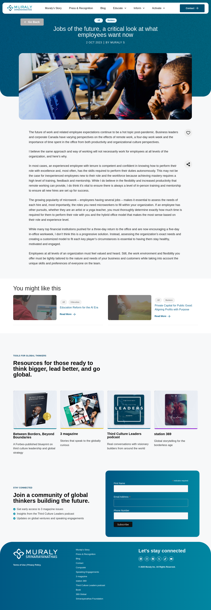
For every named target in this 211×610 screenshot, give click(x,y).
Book (78, 590)
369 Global (81, 594)
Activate (158, 8)
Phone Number (121, 510)
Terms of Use (19, 565)
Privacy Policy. (34, 565)
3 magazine (69, 434)
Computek (81, 567)
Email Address (122, 496)
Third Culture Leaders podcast (124, 435)
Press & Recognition (81, 8)
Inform (139, 8)
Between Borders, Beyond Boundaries (33, 435)
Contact (79, 563)
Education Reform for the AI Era (79, 307)
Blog (103, 8)
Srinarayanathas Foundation (89, 598)
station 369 (81, 581)
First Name (119, 483)
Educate (119, 8)
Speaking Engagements (87, 572)
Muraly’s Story (53, 8)
